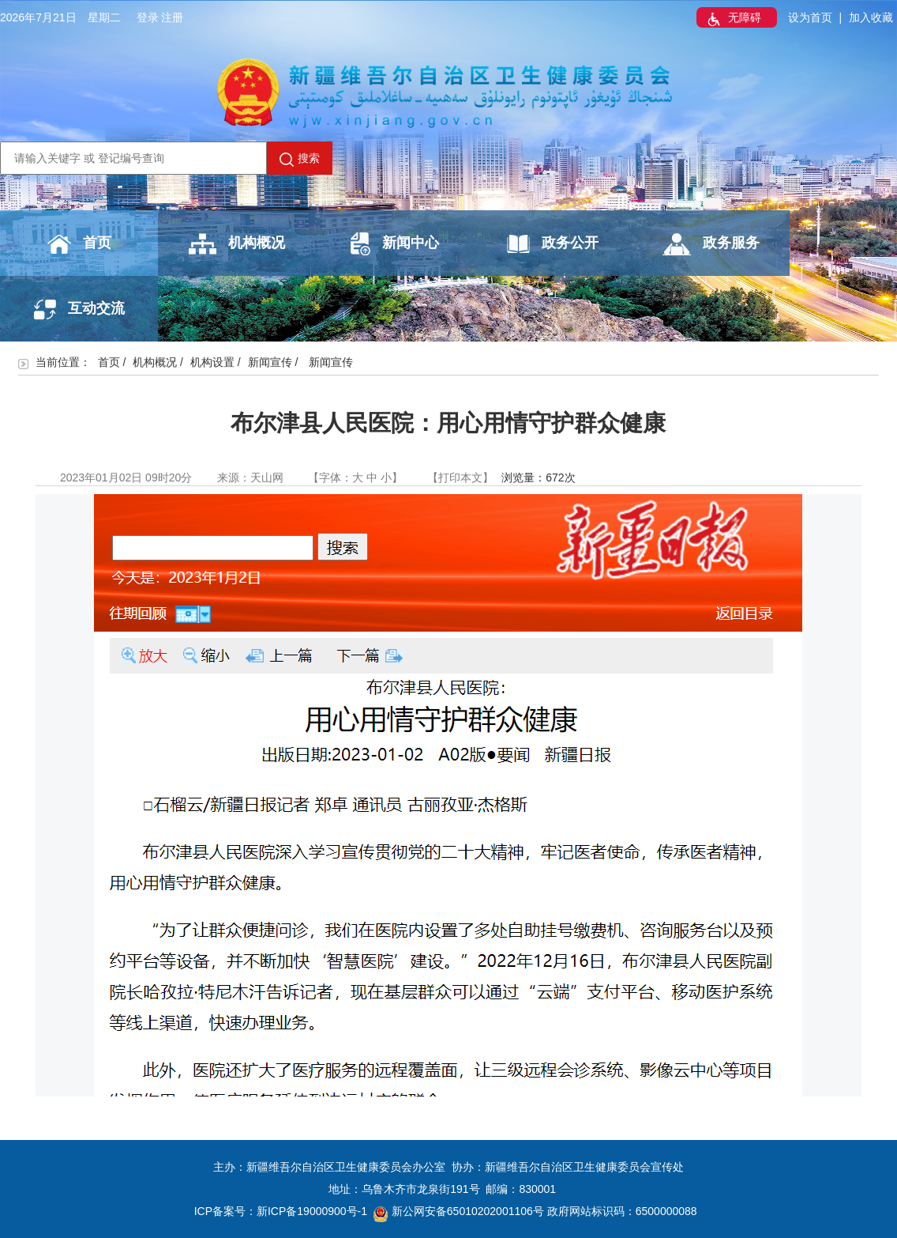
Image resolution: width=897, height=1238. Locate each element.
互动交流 (79, 309)
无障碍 (732, 19)
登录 (148, 17)
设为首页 (810, 17)
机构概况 (237, 244)
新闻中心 (395, 243)
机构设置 (212, 362)
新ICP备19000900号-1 (312, 1211)
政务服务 (711, 244)
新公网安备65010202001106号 (458, 1211)
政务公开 (553, 244)
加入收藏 (871, 17)
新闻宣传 (270, 362)
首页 (79, 244)
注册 (172, 17)
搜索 (300, 159)
